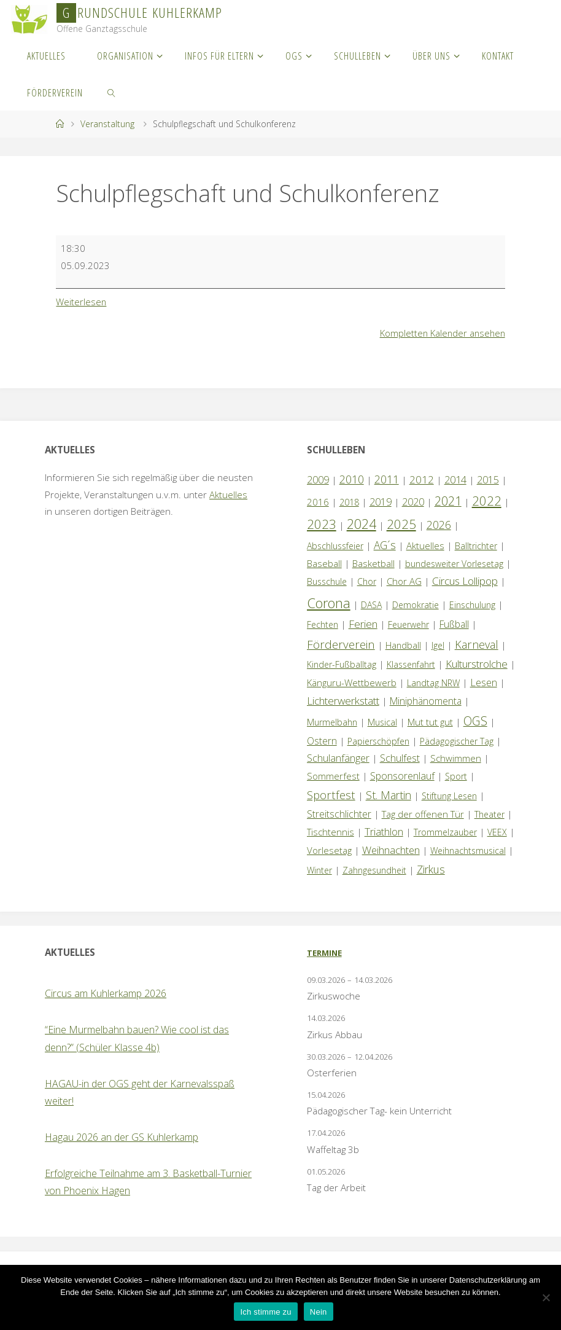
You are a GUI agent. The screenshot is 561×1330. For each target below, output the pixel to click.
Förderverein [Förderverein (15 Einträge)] (341, 644)
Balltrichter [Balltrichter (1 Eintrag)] (476, 546)
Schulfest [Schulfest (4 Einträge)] (400, 758)
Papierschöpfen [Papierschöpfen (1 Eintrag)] (378, 741)
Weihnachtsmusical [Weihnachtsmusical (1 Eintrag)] (468, 850)
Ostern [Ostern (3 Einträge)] (322, 741)
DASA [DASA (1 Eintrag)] (371, 605)
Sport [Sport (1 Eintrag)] (456, 776)
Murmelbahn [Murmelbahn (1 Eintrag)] (332, 722)
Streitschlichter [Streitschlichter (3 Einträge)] (339, 814)
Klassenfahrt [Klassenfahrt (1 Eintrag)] (411, 664)
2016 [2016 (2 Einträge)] (318, 502)
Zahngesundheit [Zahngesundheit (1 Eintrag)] (374, 870)
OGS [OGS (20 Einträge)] (475, 721)
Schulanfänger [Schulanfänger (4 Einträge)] (338, 758)
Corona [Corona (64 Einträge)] (328, 602)
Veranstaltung (107, 124)
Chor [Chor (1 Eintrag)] (366, 581)
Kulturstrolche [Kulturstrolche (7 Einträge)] (477, 664)
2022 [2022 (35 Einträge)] (486, 500)
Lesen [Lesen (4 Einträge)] (483, 682)
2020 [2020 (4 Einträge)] (413, 502)
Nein (318, 1311)
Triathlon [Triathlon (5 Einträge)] (384, 831)
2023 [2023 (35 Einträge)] (321, 524)
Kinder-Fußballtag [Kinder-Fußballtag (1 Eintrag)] (341, 664)
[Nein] (546, 1297)
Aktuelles (228, 494)
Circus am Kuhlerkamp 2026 (105, 993)
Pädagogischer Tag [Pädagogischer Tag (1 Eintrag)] (456, 741)
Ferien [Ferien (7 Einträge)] (363, 624)
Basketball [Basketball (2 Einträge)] (373, 563)
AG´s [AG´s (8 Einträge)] (385, 545)
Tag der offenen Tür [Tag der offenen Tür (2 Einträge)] (423, 814)
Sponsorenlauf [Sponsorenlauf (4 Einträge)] (402, 776)
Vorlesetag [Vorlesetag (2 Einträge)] (329, 850)
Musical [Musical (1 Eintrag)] (382, 722)
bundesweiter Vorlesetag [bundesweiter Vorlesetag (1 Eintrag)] (454, 563)
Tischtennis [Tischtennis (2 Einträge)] (330, 832)
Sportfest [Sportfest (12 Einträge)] (331, 794)
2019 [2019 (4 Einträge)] (380, 502)
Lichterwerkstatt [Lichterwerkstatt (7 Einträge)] (343, 701)
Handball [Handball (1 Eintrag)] (403, 645)
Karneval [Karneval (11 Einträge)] (476, 644)
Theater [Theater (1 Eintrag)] (489, 814)
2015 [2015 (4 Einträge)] (488, 480)
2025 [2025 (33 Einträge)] (401, 524)
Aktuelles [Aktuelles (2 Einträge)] (425, 545)
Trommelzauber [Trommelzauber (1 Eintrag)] (445, 832)
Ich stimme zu (265, 1311)
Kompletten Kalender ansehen (441, 333)
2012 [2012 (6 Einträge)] (421, 479)
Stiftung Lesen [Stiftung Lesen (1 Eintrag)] (449, 796)
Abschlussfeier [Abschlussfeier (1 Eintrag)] (335, 546)
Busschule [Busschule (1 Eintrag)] (327, 581)
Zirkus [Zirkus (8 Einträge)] (431, 869)
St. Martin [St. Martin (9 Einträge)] (388, 795)
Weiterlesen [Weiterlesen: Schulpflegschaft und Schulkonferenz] (81, 301)
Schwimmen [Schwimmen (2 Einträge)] (455, 758)
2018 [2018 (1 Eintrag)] (349, 502)
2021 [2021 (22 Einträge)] (448, 501)
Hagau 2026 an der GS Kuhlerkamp (121, 1137)
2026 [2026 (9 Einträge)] (439, 524)
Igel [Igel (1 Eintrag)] (437, 645)
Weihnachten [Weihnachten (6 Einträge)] (391, 850)
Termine (324, 952)
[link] (111, 92)
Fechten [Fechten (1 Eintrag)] (322, 624)
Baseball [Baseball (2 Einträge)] (324, 563)
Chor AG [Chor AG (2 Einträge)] (404, 581)
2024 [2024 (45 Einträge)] (361, 524)
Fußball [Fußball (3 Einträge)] (454, 624)
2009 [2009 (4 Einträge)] (318, 480)
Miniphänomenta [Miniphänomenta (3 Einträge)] (426, 701)
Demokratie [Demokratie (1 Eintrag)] (415, 605)
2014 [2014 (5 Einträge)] (455, 479)
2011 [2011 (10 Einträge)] (386, 479)
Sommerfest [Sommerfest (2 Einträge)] (333, 776)
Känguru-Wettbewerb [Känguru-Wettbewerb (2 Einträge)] (352, 682)
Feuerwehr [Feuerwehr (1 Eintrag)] (408, 624)
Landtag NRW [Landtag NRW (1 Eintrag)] (433, 683)
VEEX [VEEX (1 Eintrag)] (497, 832)
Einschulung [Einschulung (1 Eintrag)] (472, 605)
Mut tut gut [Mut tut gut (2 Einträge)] (430, 722)
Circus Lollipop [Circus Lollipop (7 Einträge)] (465, 581)
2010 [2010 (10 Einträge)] (351, 479)
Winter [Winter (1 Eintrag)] (319, 870)
